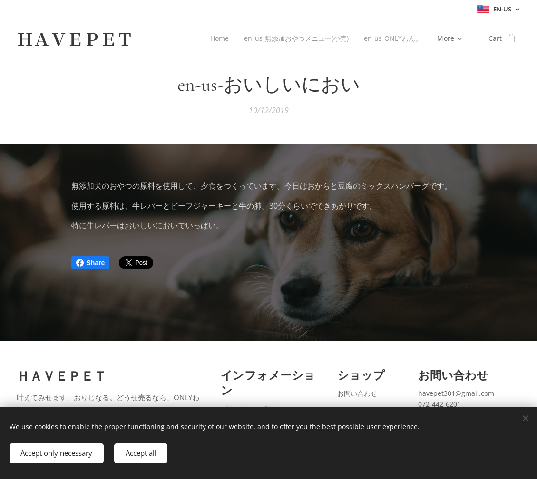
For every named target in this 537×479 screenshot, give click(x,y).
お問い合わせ (357, 393)
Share (90, 263)
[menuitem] (218, 38)
